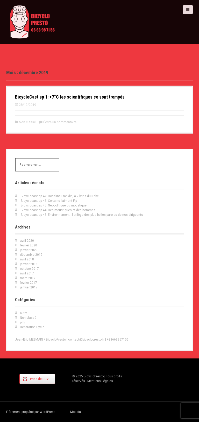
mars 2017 (27, 278)
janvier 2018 (29, 264)
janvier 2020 (29, 250)
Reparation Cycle (32, 327)
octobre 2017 (29, 269)
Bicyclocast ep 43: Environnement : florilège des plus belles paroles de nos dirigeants (82, 215)
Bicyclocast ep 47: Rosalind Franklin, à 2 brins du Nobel (60, 196)
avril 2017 (27, 273)
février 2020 (28, 245)
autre (23, 313)
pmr (22, 322)
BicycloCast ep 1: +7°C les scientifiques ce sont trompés (70, 97)
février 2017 (28, 283)
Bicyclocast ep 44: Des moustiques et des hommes (58, 210)
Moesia (75, 412)
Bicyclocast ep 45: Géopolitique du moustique (54, 205)
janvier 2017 (29, 287)
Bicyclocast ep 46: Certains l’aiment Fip (49, 201)
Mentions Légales (100, 381)
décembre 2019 (31, 255)
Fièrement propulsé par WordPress (30, 412)
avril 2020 (27, 241)
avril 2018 (27, 259)
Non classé (27, 122)
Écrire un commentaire (59, 122)
